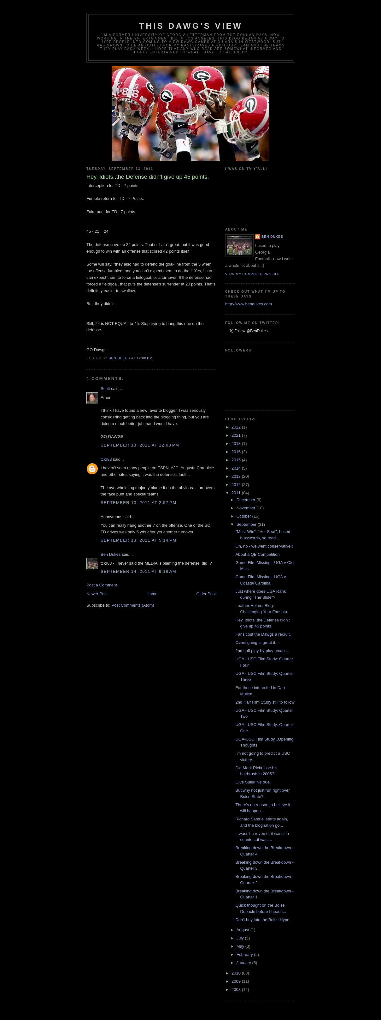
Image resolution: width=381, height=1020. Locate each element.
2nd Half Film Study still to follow (264, 702)
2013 (237, 476)
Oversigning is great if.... (257, 642)
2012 (237, 484)
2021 (237, 435)
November (247, 508)
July (241, 938)
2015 (237, 460)
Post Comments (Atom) (133, 605)
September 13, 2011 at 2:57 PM (139, 502)
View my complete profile (252, 274)
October (244, 516)
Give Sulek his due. (253, 782)
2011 (237, 492)
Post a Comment (101, 585)
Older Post (206, 593)
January (244, 962)
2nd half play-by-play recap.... (262, 650)
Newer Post (97, 593)
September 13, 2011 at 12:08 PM (140, 445)
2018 (237, 443)
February (245, 954)
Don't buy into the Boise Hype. (262, 919)
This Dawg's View (191, 26)
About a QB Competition (257, 554)
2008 (237, 989)
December (247, 499)
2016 (237, 451)
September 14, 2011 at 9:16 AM (138, 571)
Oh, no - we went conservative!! (264, 546)
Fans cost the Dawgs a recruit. (263, 634)
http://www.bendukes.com (248, 304)
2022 (237, 427)
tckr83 (106, 459)
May (241, 946)
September (247, 524)
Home (152, 593)
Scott (105, 388)
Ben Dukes (111, 554)
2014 (237, 468)
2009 (237, 981)
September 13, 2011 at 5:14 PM (139, 540)
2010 (237, 973)
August (243, 929)
